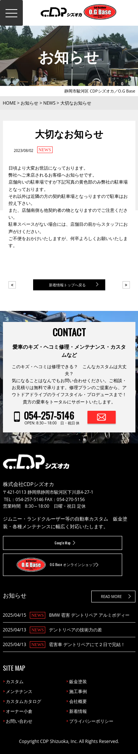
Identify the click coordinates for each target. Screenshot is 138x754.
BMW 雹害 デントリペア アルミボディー (89, 615)
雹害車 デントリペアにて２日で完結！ (87, 644)
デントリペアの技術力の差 (75, 630)
